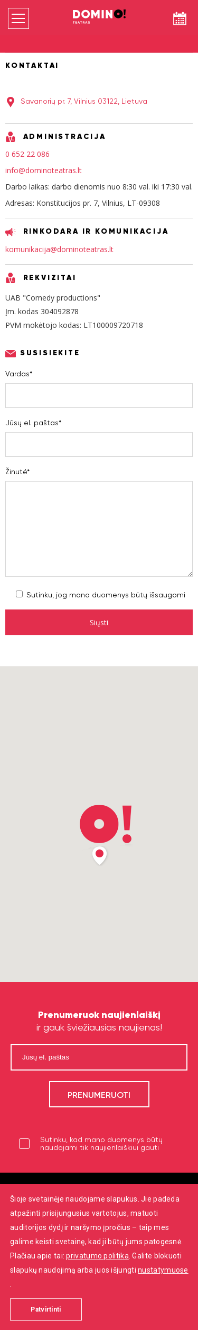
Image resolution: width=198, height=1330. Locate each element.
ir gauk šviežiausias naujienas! (99, 1021)
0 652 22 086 (27, 154)
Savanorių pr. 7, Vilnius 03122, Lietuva (84, 101)
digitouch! (117, 1302)
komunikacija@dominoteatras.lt (59, 249)
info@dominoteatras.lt (43, 170)
